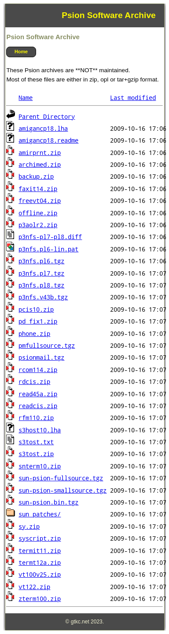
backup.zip (36, 176)
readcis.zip (37, 405)
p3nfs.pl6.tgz (41, 261)
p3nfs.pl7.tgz (41, 273)
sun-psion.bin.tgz (48, 502)
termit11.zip (39, 550)
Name (25, 97)
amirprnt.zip (39, 152)
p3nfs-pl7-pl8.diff (50, 236)
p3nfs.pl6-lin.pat (48, 249)
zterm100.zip (39, 598)
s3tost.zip (36, 453)
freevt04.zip (39, 200)
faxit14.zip (37, 188)
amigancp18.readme (48, 140)
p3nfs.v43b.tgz (43, 297)
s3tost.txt (36, 442)
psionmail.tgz (41, 357)
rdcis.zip (34, 381)
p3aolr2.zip (37, 225)
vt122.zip (34, 586)
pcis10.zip (36, 309)
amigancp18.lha (43, 128)
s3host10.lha (39, 430)
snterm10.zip (39, 466)
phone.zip (34, 333)
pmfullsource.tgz (46, 345)
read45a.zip (37, 394)
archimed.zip (39, 164)
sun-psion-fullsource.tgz (60, 478)
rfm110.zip (36, 417)
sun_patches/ (39, 514)
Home (21, 51)
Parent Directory (46, 116)
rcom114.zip (37, 369)
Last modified (133, 97)
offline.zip (37, 213)
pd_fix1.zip (37, 321)
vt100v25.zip (39, 574)
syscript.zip (39, 538)
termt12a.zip (39, 562)
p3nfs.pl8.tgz (41, 285)
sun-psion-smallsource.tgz (62, 490)
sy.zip (29, 526)
